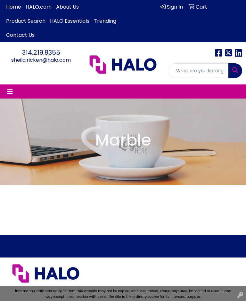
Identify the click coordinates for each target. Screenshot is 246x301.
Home (13, 7)
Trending (105, 21)
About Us (67, 7)
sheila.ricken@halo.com (41, 60)
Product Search (25, 21)
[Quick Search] (198, 70)
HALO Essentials (69, 21)
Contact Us (20, 35)
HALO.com (39, 7)
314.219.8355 (41, 52)
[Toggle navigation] (10, 91)
